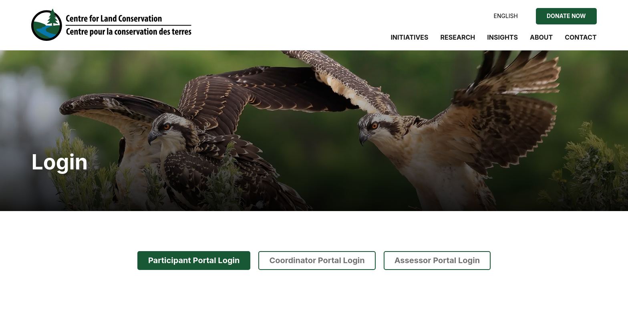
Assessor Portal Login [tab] (437, 260)
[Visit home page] (111, 25)
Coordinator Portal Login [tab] (316, 260)
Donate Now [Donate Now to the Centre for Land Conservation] (566, 15)
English (506, 15)
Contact (580, 37)
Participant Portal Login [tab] (194, 260)
